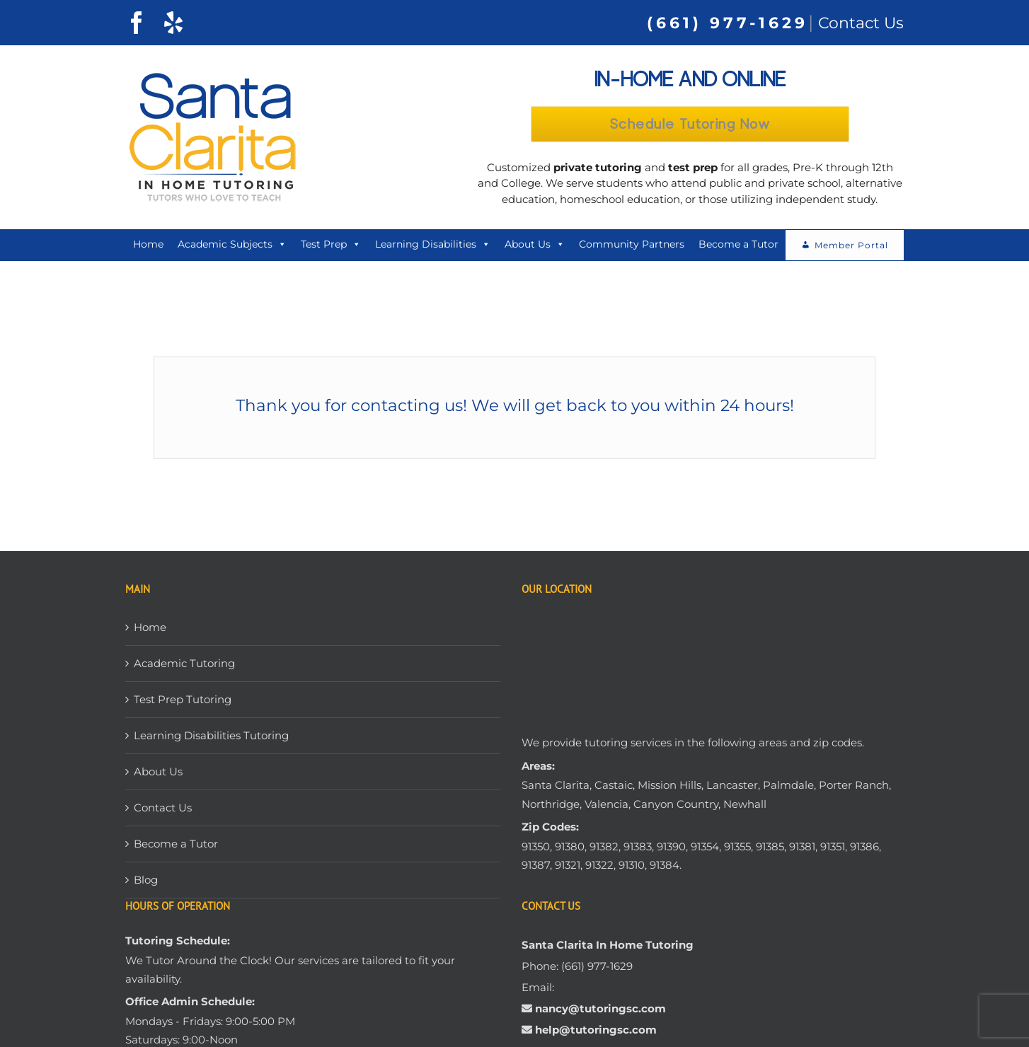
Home (148, 247)
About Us (535, 247)
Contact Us (861, 23)
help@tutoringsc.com (594, 1032)
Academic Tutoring (184, 666)
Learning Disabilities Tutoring (211, 738)
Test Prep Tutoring (182, 702)
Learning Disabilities (432, 247)
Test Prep (331, 247)
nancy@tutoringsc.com (600, 1010)
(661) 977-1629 (727, 23)
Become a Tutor (738, 247)
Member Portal (851, 248)
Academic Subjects (232, 247)
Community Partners (631, 247)
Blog (146, 882)
